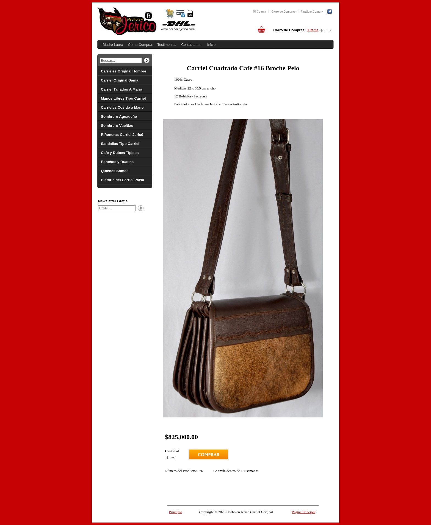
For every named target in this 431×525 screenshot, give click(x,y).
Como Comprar (140, 45)
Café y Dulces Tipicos (120, 153)
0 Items (313, 30)
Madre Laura (113, 45)
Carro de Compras (283, 11)
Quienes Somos (115, 171)
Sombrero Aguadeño (119, 116)
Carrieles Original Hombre (123, 71)
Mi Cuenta (259, 11)
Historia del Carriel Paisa (122, 180)
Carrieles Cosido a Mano (122, 107)
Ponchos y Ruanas (117, 162)
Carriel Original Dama (119, 80)
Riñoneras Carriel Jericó (122, 135)
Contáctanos (191, 45)
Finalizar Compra (312, 11)
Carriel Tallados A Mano (121, 89)
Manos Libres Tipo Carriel (123, 98)
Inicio (211, 45)
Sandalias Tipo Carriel (120, 144)
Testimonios (166, 45)
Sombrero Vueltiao (117, 125)
